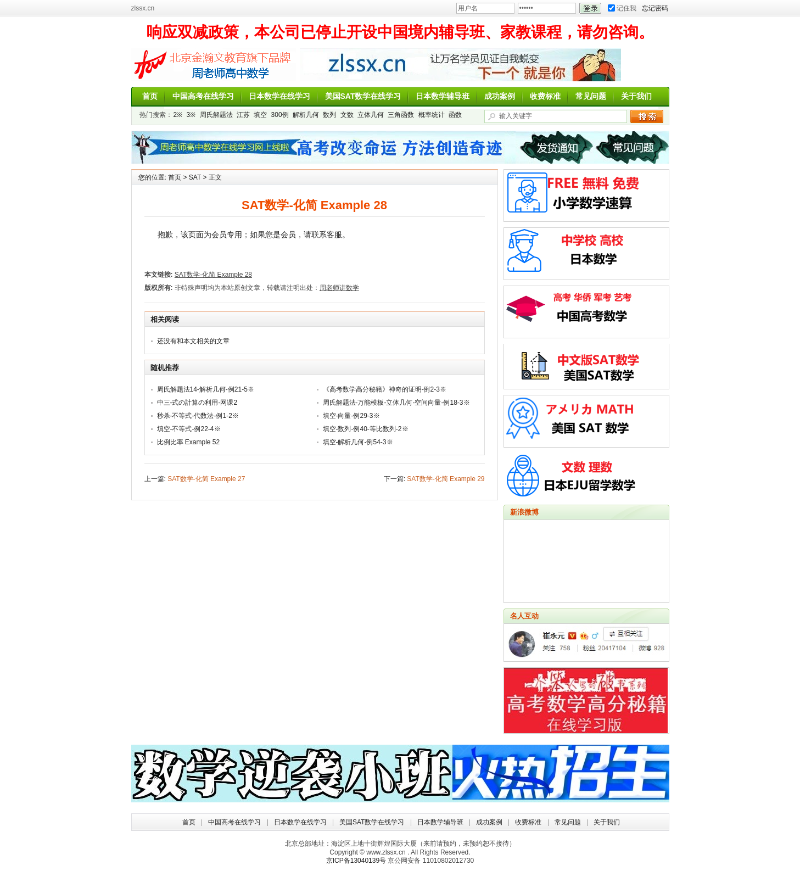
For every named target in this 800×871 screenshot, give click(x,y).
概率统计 (431, 115)
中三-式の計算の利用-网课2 (197, 402)
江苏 (243, 115)
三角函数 (401, 115)
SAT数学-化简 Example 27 (206, 479)
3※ (191, 115)
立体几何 (370, 115)
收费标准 (545, 96)
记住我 (622, 8)
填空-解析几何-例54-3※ (358, 442)
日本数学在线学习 (279, 96)
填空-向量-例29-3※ (351, 416)
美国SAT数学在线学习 (363, 96)
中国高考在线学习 (203, 96)
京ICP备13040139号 (356, 860)
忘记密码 (655, 8)
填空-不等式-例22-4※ (189, 429)
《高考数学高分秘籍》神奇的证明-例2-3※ (384, 389)
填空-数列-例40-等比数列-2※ (366, 429)
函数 (455, 115)
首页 (150, 96)
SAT (195, 177)
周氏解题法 (216, 115)
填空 (260, 115)
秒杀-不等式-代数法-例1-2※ (198, 416)
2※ (178, 115)
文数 (347, 115)
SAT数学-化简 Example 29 (445, 479)
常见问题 (590, 96)
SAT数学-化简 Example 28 (213, 274)
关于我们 (636, 96)
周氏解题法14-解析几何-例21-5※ (205, 389)
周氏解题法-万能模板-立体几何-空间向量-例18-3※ (396, 402)
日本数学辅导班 (442, 96)
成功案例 (499, 96)
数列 (329, 115)
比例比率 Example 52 (188, 442)
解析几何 (306, 115)
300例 (280, 115)
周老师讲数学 (213, 64)
